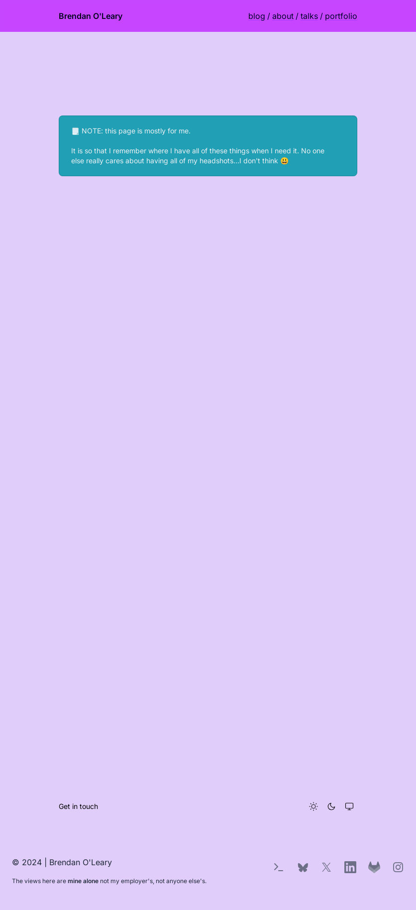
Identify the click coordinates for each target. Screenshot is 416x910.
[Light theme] (313, 806)
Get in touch (78, 806)
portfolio (341, 16)
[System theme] (349, 806)
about (283, 16)
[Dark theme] (331, 806)
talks (309, 16)
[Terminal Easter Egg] (279, 867)
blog (256, 16)
